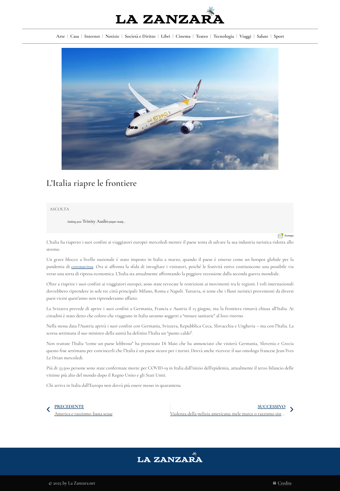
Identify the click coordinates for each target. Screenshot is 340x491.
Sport (279, 36)
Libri (165, 36)
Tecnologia (223, 36)
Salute (262, 36)
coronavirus (82, 266)
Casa (74, 36)
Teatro (202, 36)
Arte (60, 36)
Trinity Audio (95, 221)
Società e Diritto (140, 36)
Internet (92, 36)
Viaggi (245, 36)
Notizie (112, 36)
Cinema (183, 36)
